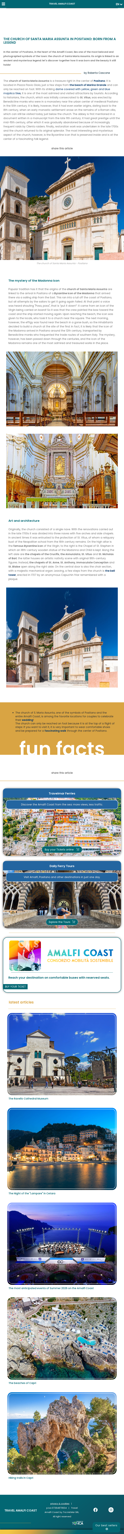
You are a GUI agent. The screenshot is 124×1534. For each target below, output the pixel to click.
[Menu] (3, 3)
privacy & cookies (59, 1503)
